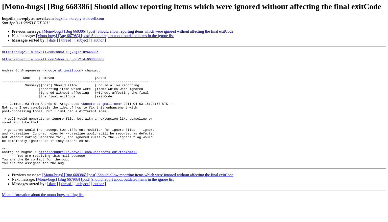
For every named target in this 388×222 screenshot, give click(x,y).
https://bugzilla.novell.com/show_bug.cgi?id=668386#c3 (53, 61)
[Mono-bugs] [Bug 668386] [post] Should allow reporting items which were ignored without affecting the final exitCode (137, 31)
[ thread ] (66, 40)
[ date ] (52, 40)
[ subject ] (82, 40)
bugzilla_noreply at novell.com (79, 18)
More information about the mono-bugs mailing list (43, 218)
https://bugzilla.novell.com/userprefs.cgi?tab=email (88, 172)
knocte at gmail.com (63, 74)
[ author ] (98, 40)
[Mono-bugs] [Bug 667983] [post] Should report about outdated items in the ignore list (105, 36)
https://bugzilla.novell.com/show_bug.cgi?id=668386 (50, 52)
